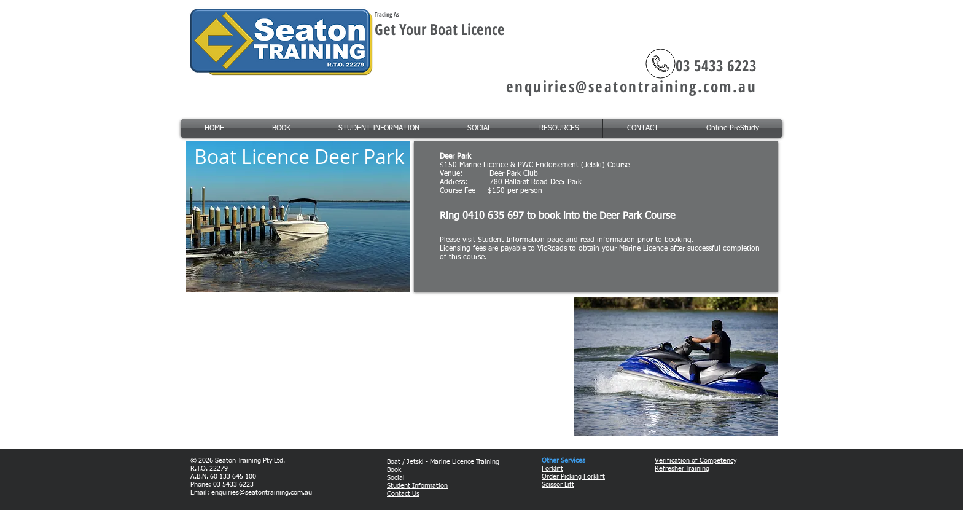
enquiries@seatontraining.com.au (631, 86)
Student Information (511, 240)
